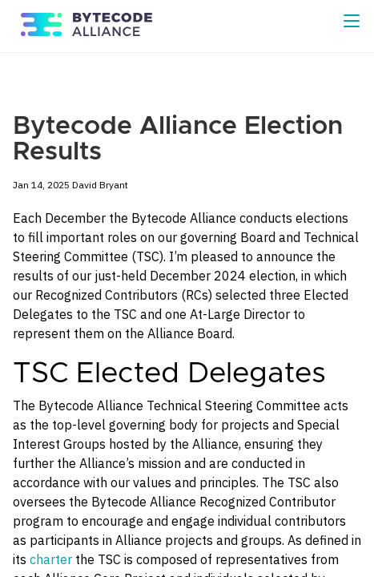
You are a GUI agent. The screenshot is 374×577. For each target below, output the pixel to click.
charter (51, 559)
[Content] (187, 315)
